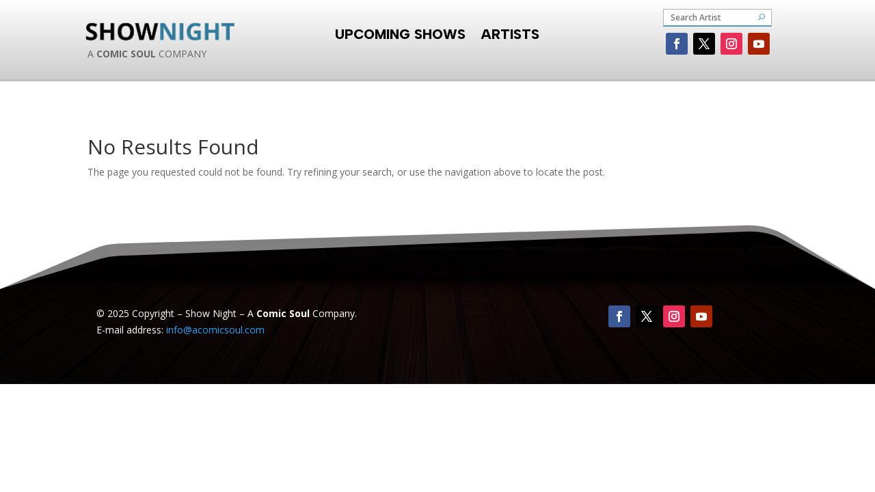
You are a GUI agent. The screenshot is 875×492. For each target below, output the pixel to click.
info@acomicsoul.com (215, 329)
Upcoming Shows (400, 32)
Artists (510, 32)
